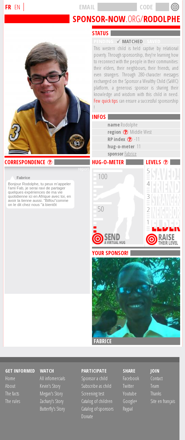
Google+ (130, 401)
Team (154, 386)
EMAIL (87, 7)
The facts (12, 393)
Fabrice (130, 153)
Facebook (131, 378)
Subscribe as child (96, 386)
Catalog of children (96, 401)
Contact (156, 378)
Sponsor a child (94, 378)
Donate (87, 416)
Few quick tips (106, 100)
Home (10, 378)
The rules (12, 401)
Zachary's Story (51, 401)
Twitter (128, 386)
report (83, 169)
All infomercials (52, 378)
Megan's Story (51, 393)
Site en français (162, 401)
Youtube (130, 393)
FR (8, 7)
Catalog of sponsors (97, 408)
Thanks (155, 393)
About (10, 386)
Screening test (92, 393)
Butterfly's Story (52, 408)
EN (17, 7)
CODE (146, 7)
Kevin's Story (50, 386)
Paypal (128, 408)
